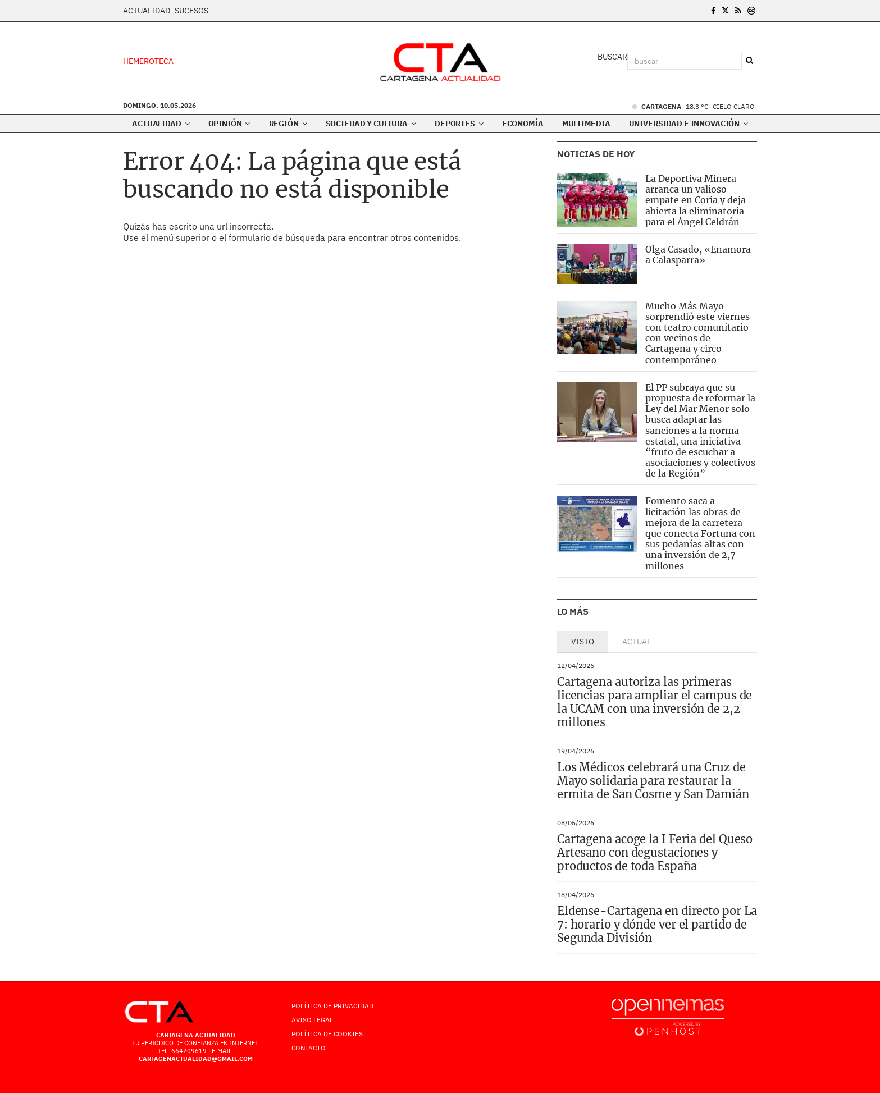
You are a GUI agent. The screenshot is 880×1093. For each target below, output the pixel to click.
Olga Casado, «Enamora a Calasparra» (698, 255)
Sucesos (191, 11)
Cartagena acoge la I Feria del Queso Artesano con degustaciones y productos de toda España (655, 852)
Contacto (308, 1048)
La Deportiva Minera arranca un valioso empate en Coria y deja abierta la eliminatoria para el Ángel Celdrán (695, 200)
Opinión (229, 123)
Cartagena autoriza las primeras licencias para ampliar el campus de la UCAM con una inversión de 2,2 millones (655, 702)
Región (288, 123)
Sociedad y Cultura (371, 123)
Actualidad (146, 11)
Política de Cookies (327, 1034)
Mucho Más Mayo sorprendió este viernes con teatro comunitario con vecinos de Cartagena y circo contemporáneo (697, 332)
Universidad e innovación (688, 123)
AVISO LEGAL (312, 1020)
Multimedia (586, 123)
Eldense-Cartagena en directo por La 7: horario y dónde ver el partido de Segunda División (657, 924)
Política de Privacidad (332, 1005)
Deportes (459, 123)
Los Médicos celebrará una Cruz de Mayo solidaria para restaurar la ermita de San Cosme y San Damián (653, 780)
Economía (523, 123)
